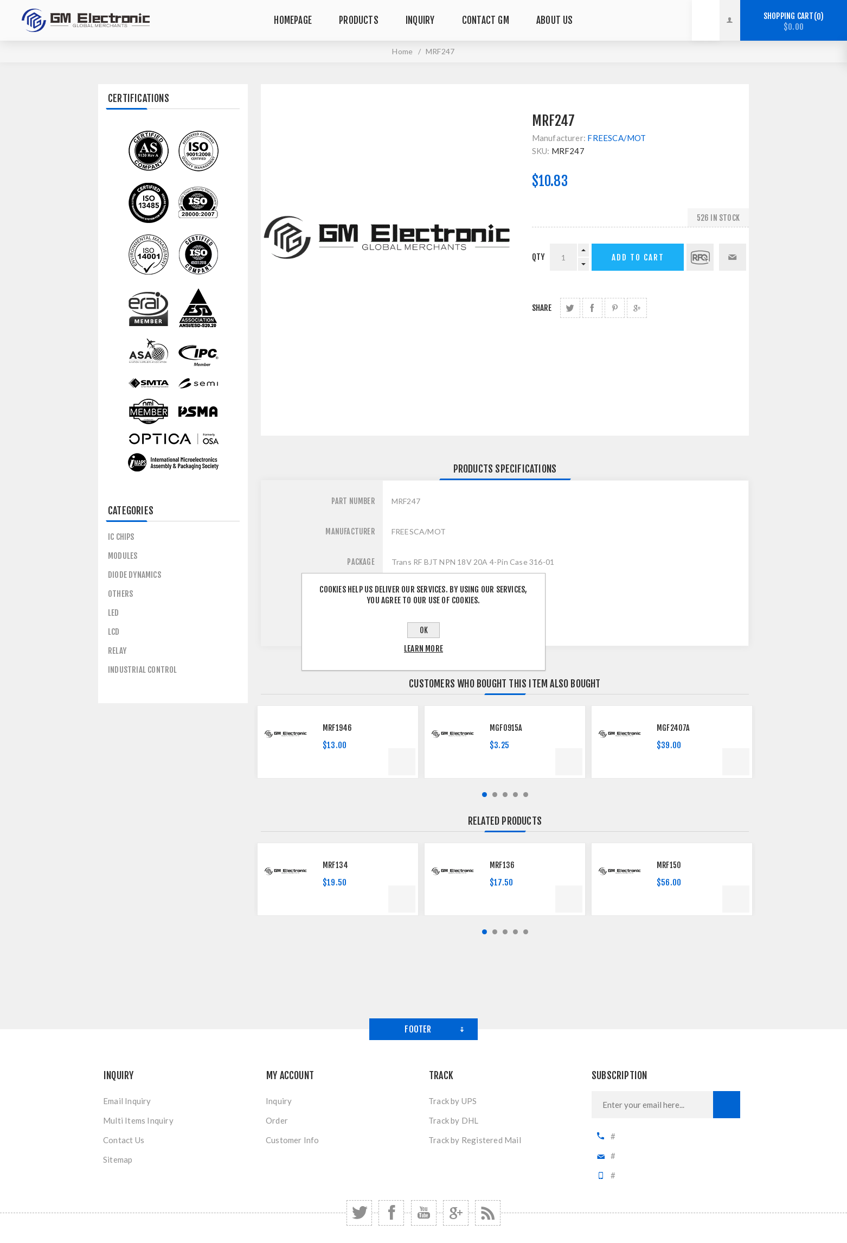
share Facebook (592, 308)
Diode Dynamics (134, 575)
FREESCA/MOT (616, 138)
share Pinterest (615, 308)
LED (113, 613)
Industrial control (142, 670)
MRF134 (335, 865)
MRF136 (502, 865)
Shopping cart (793, 21)
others (120, 594)
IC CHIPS (121, 537)
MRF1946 (337, 727)
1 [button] (484, 794)
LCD (114, 632)
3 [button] (505, 794)
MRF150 (669, 865)
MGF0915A (506, 727)
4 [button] (515, 794)
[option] (338, 742)
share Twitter (570, 308)
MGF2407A (673, 727)
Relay (117, 651)
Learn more (423, 648)
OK (424, 630)
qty (538, 257)
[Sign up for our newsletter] (652, 1104)
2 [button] (494, 794)
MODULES (122, 556)
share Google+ (637, 308)
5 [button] (525, 794)
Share (542, 308)
